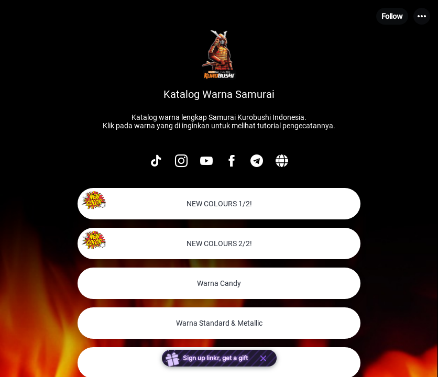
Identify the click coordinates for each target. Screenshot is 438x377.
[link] (219, 204)
